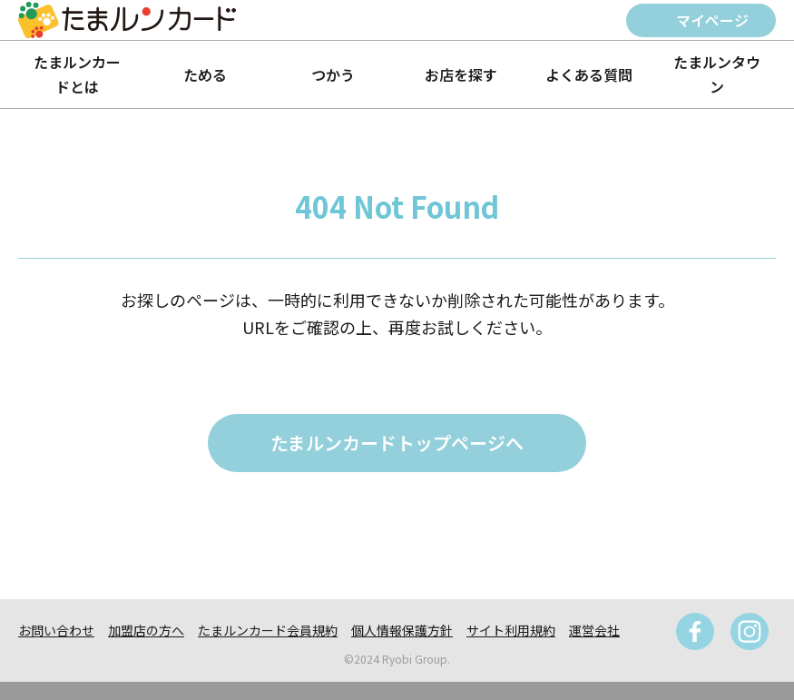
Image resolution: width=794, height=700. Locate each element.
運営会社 (594, 630)
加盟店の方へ (146, 630)
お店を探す (461, 74)
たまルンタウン (716, 74)
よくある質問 (588, 74)
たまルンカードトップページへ (397, 442)
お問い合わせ (56, 630)
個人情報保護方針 (402, 630)
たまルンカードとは (77, 74)
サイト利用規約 (510, 630)
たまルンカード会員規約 (268, 630)
